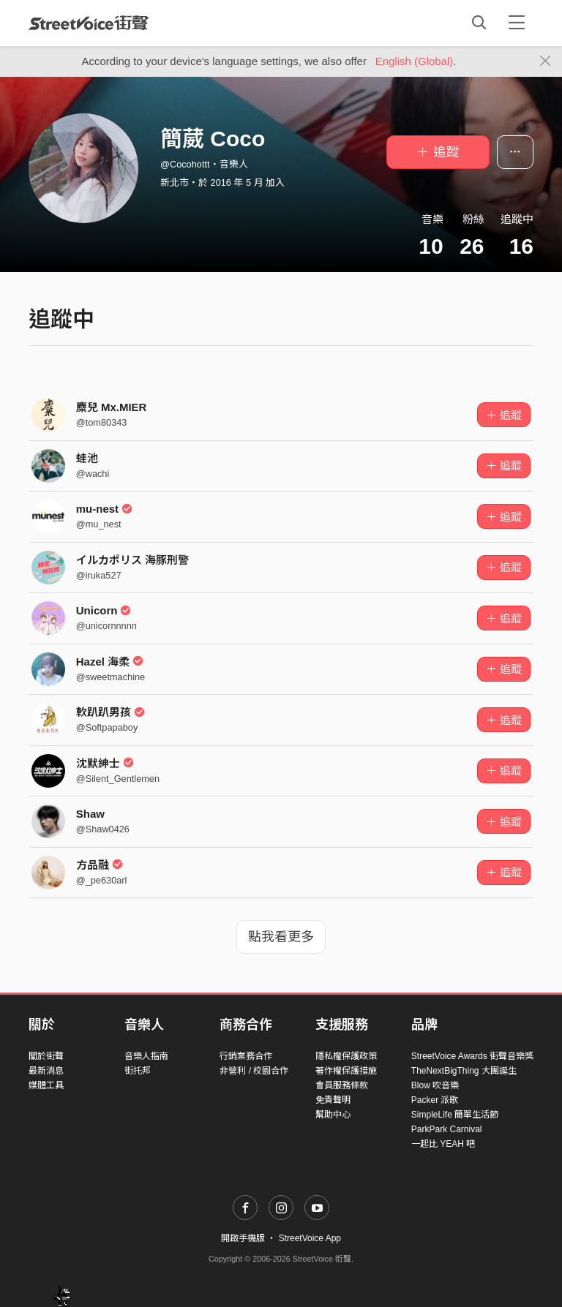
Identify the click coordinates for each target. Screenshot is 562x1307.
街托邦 (137, 1071)
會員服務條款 (341, 1085)
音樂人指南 (146, 1056)
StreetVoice (89, 22)
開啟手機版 (243, 1238)
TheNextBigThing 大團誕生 (464, 1071)
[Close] (545, 61)
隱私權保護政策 (346, 1056)
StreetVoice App (310, 1238)
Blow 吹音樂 (435, 1085)
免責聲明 (333, 1100)
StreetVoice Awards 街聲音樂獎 (472, 1056)
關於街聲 (46, 1056)
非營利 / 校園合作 (254, 1071)
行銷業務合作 (246, 1056)
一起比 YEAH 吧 (443, 1144)
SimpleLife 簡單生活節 (454, 1115)
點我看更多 (281, 937)
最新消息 (46, 1071)
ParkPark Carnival (446, 1129)
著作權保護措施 (346, 1071)
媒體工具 (46, 1085)
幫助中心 (333, 1115)
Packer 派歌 (435, 1100)
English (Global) (414, 61)
